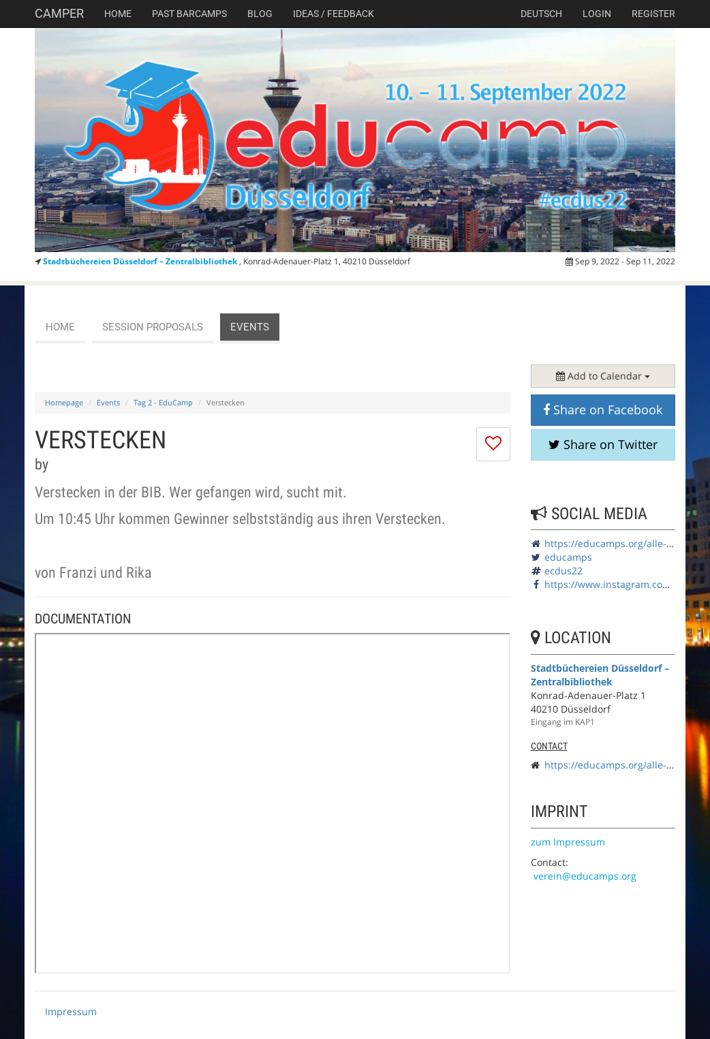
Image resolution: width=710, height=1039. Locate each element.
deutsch (541, 13)
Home (118, 13)
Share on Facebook (602, 409)
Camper (59, 13)
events (249, 327)
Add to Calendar (603, 375)
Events (108, 402)
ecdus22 (563, 570)
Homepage (64, 402)
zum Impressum (568, 841)
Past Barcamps (189, 13)
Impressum (71, 1011)
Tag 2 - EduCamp (163, 402)
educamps (568, 556)
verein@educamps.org (585, 875)
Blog (260, 13)
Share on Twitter (603, 444)
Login (597, 13)
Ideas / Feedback (333, 13)
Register (653, 13)
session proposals (152, 327)
